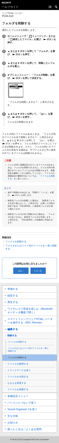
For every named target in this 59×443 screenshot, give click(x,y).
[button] (56, 7)
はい (20, 270)
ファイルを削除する (15, 241)
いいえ (38, 270)
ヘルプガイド (10, 6)
